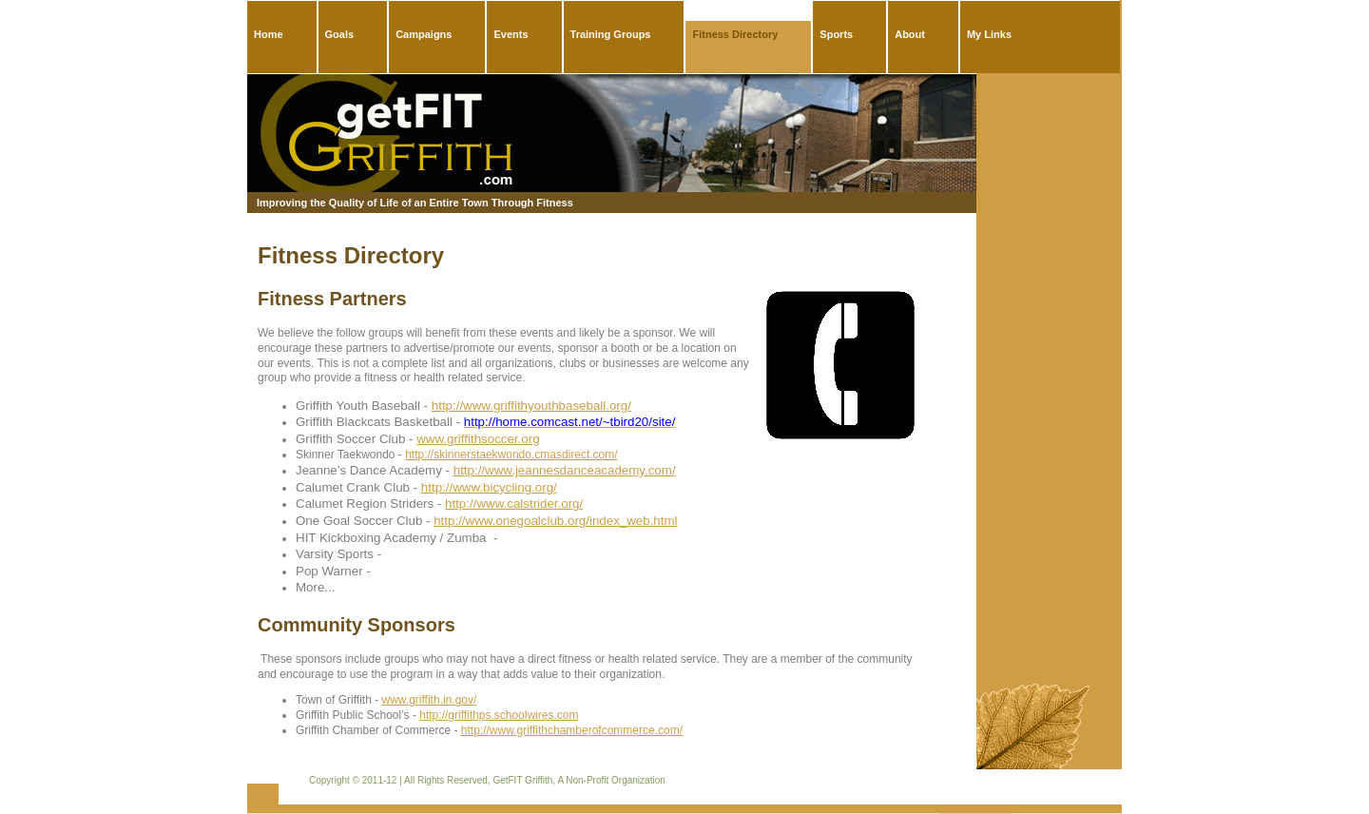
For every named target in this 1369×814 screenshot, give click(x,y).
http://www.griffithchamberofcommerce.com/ (572, 730)
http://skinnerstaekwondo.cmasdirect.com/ (511, 454)
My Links (989, 34)
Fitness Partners (332, 298)
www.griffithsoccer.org (477, 439)
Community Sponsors (356, 624)
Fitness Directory (735, 34)
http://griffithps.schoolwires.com (498, 715)
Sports (836, 34)
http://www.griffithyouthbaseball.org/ (531, 405)
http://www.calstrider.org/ (514, 503)
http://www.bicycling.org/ (489, 487)
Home (268, 34)
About (910, 34)
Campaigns (423, 34)
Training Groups (610, 34)
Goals (340, 34)
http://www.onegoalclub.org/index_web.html (555, 521)
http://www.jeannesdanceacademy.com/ (564, 470)
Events (510, 34)
